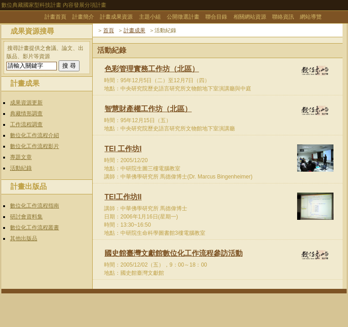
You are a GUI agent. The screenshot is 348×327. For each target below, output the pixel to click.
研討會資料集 (26, 216)
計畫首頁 (55, 17)
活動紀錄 (21, 168)
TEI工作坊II (123, 197)
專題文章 (21, 157)
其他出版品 (23, 238)
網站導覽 (311, 17)
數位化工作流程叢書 (34, 227)
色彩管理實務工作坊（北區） (151, 69)
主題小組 (150, 17)
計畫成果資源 (116, 17)
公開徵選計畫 (183, 17)
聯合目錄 (216, 17)
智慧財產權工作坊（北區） (148, 109)
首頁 (108, 30)
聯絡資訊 (283, 17)
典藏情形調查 (26, 113)
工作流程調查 (26, 124)
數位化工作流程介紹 (34, 135)
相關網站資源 (250, 17)
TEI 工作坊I (123, 149)
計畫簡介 (83, 17)
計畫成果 (134, 30)
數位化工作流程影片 (34, 146)
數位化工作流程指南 (34, 206)
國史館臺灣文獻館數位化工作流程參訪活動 (173, 253)
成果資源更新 (26, 102)
